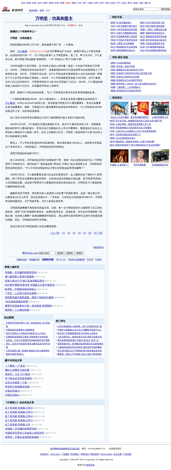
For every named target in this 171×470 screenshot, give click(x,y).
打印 (90, 259)
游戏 (90, 3)
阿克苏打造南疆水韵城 (17, 386)
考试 (107, 3)
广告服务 (65, 454)
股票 (51, 3)
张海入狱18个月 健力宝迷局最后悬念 (24, 280)
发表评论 (98, 247)
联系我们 (75, 454)
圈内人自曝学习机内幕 (17, 370)
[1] (63, 233)
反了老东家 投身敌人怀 (17, 424)
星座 (113, 3)
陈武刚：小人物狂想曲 (17, 310)
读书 (102, 3)
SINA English (106, 454)
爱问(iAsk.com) (30, 253)
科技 (57, 3)
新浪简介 (44, 454)
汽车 (79, 3)
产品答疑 (127, 454)
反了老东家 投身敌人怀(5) (19, 412)
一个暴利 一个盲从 (15, 366)
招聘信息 (85, 454)
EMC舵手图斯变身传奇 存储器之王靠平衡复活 (30, 285)
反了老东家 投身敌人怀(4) (19, 416)
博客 (62, 3)
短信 (124, 3)
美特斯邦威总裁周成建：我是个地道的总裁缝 (29, 297)
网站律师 (94, 454)
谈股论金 (22, 259)
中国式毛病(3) (12, 395)
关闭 (98, 259)
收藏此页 (34, 259)
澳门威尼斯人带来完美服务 (19, 276)
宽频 (74, 3)
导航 (141, 3)
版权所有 (90, 465)
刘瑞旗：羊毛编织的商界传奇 (20, 272)
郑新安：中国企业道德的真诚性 (22, 437)
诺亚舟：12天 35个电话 (17, 374)
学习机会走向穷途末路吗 (18, 378)
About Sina (55, 454)
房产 (85, 3)
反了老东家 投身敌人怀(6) (19, 408)
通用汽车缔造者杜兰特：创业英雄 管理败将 (28, 305)
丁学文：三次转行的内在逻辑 (20, 293)
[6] (90, 233)
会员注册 (117, 454)
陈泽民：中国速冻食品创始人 (20, 289)
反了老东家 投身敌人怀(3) (19, 420)
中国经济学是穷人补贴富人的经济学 (24, 433)
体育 (34, 3)
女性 (96, 3)
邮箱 (136, 3)
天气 (118, 3)
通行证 (148, 3)
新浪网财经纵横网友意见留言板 (65, 448)
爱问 (130, 3)
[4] (79, 233)
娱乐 (40, 3)
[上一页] (55, 233)
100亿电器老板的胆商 (16, 301)
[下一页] (98, 233)
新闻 (29, 3)
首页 (23, 3)
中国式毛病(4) (12, 391)
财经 (45, 3)
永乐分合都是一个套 (16, 382)
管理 (42, 10)
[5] (84, 233)
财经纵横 (33, 10)
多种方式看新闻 (76, 259)
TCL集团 (22, 51)
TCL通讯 (10, 103)
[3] (74, 233)
